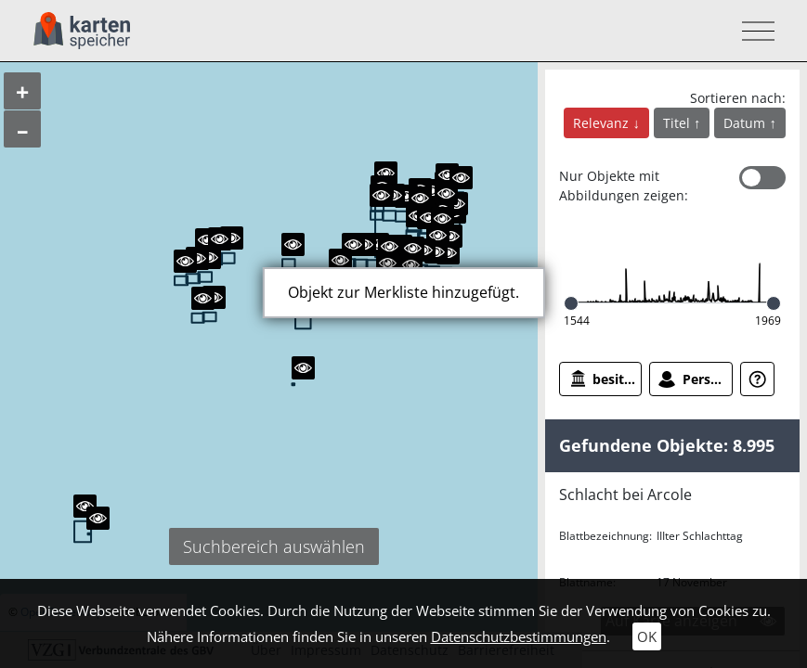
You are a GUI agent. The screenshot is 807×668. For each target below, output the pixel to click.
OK (647, 636)
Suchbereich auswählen (274, 546)
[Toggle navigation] (752, 31)
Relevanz (602, 123)
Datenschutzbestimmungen (518, 636)
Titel (678, 123)
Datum (746, 123)
